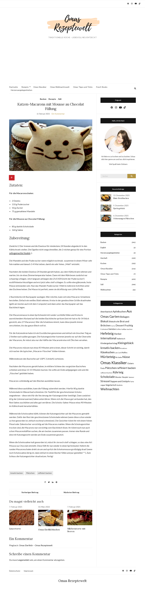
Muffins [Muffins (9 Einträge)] (124, 353)
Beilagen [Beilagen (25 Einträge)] (124, 316)
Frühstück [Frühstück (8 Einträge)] (104, 329)
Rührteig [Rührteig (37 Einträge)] (118, 372)
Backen (43, 99)
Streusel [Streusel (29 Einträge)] (105, 381)
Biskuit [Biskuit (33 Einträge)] (104, 321)
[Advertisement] (72, 63)
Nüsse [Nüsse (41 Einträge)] (126, 356)
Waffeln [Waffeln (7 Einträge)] (120, 385)
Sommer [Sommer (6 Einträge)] (131, 377)
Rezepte (25, 87)
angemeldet (23, 560)
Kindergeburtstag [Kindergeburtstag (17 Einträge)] (108, 343)
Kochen (103, 263)
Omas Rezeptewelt (72, 581)
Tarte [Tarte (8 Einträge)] (132, 382)
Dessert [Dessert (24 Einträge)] (120, 325)
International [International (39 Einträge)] (108, 338)
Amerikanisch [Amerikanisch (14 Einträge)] (106, 311)
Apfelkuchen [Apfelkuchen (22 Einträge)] (119, 311)
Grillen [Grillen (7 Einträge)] (118, 329)
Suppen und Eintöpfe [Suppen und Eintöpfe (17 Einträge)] (120, 381)
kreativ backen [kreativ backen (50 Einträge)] (110, 348)
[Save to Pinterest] (12, 177)
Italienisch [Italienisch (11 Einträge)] (121, 338)
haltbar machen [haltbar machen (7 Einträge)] (127, 329)
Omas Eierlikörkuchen (49, 529)
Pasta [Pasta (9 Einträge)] (102, 368)
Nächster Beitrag (71, 492)
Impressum (28, 571)
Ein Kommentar (58, 114)
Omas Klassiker (39, 87)
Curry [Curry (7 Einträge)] (113, 326)
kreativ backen (17, 473)
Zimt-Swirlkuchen (121, 198)
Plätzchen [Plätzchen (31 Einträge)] (110, 367)
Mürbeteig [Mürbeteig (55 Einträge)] (107, 357)
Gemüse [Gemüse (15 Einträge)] (112, 329)
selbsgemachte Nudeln (19, 253)
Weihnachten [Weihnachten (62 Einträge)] (109, 389)
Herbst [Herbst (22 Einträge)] (117, 333)
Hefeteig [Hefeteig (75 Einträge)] (107, 333)
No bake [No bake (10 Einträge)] (118, 357)
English (103, 247)
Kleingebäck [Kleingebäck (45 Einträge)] (126, 343)
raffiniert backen (45, 473)
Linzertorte (15, 528)
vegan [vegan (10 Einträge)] (102, 385)
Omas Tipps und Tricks (83, 87)
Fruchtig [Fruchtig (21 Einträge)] (129, 325)
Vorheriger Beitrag (29, 492)
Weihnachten (105, 290)
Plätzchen (30, 473)
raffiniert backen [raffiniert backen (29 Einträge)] (126, 367)
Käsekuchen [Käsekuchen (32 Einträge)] (107, 352)
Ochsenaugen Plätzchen (123, 218)
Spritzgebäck (119, 208)
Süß (60, 99)
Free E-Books (101, 87)
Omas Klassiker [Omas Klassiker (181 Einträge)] (113, 362)
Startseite (13, 87)
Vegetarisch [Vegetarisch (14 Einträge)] (111, 385)
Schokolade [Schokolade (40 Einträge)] (107, 376)
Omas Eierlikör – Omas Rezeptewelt (35, 545)
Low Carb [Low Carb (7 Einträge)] (118, 352)
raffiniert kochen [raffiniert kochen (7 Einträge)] (106, 373)
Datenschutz (14, 571)
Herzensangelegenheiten (21, 90)
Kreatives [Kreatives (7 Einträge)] (123, 348)
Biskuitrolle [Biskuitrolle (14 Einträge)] (114, 321)
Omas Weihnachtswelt (59, 87)
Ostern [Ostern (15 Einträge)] (130, 363)
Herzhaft (103, 258)
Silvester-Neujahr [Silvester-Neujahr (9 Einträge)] (121, 377)
